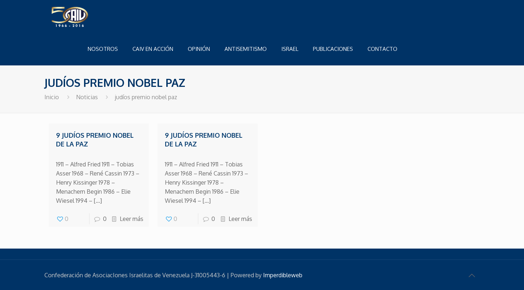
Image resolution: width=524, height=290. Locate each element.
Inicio (51, 97)
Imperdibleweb (282, 275)
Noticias (87, 97)
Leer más (131, 218)
